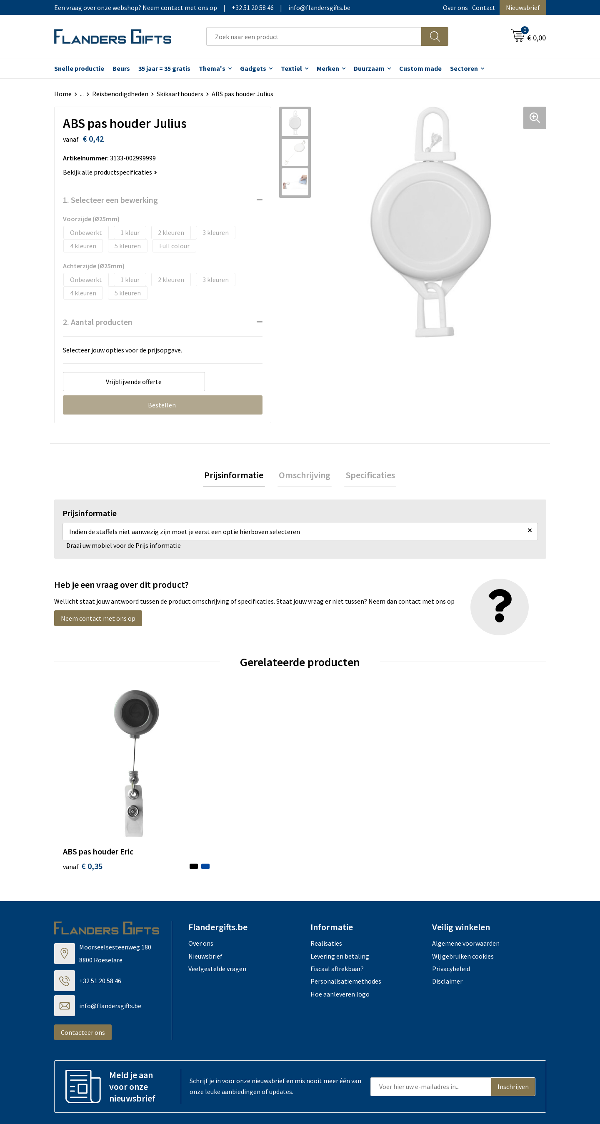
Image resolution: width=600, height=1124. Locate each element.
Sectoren (464, 68)
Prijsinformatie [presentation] (236, 476)
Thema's (212, 68)
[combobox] (314, 36)
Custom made (420, 68)
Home (63, 94)
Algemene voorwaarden (466, 903)
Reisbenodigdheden (120, 94)
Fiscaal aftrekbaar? (337, 928)
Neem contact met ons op (98, 619)
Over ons (455, 7)
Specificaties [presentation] (367, 476)
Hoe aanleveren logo (340, 953)
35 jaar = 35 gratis (164, 68)
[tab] (236, 476)
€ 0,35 (82, 825)
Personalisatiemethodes (345, 941)
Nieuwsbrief (523, 7)
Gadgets (253, 68)
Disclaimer (447, 941)
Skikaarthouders (180, 94)
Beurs (121, 68)
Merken (328, 68)
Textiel (291, 68)
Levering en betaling (339, 916)
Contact (483, 7)
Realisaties (326, 903)
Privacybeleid (451, 928)
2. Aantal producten (97, 322)
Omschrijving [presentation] (304, 476)
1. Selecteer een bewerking (110, 200)
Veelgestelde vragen (217, 928)
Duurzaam (369, 68)
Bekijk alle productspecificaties (110, 172)
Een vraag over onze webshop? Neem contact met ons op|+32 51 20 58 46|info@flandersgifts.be (202, 7)
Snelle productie (79, 68)
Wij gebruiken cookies (463, 916)
